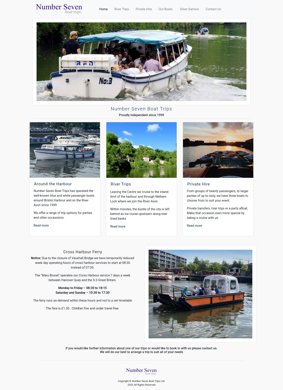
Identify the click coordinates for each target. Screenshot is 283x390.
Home (104, 9)
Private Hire (144, 9)
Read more (41, 225)
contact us (209, 348)
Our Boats (166, 9)
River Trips (121, 9)
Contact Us (213, 9)
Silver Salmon (189, 9)
